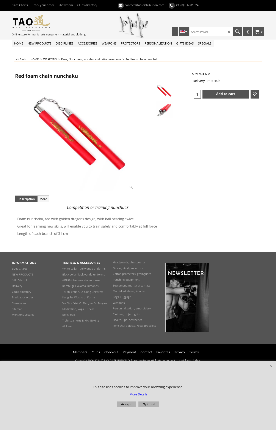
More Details (138, 394)
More (43, 199)
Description (26, 199)
